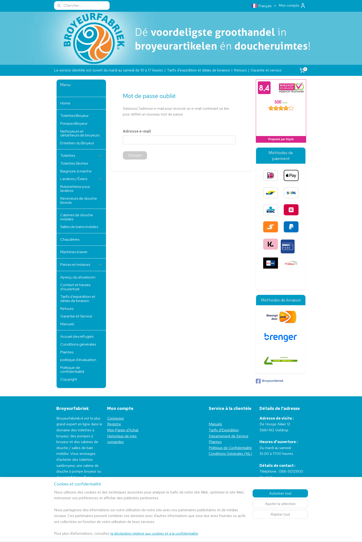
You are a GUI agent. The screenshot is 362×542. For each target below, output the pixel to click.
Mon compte (292, 5)
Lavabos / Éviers (81, 178)
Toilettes (81, 155)
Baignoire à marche (76, 171)
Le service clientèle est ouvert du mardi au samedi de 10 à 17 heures (108, 70)
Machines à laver (73, 251)
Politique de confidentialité (72, 369)
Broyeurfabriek (269, 381)
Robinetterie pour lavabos (75, 188)
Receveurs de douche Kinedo (78, 200)
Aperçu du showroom (77, 277)
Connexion (115, 418)
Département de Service (228, 436)
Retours (240, 70)
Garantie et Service (76, 316)
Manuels (67, 324)
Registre (114, 424)
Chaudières (69, 239)
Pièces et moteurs (81, 264)
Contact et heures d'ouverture (75, 286)
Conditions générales (78, 344)
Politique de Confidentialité (230, 447)
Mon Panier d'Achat (123, 430)
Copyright (68, 379)
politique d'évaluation (78, 359)
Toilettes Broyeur (74, 115)
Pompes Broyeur (73, 123)
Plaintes (66, 352)
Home (65, 103)
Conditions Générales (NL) (230, 453)
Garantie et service (266, 70)
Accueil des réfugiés (77, 336)
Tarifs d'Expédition (224, 430)
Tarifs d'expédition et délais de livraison (198, 70)
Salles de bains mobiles (79, 226)
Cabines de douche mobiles (76, 217)
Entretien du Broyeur (77, 143)
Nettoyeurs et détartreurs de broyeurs (80, 133)
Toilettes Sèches (74, 163)
